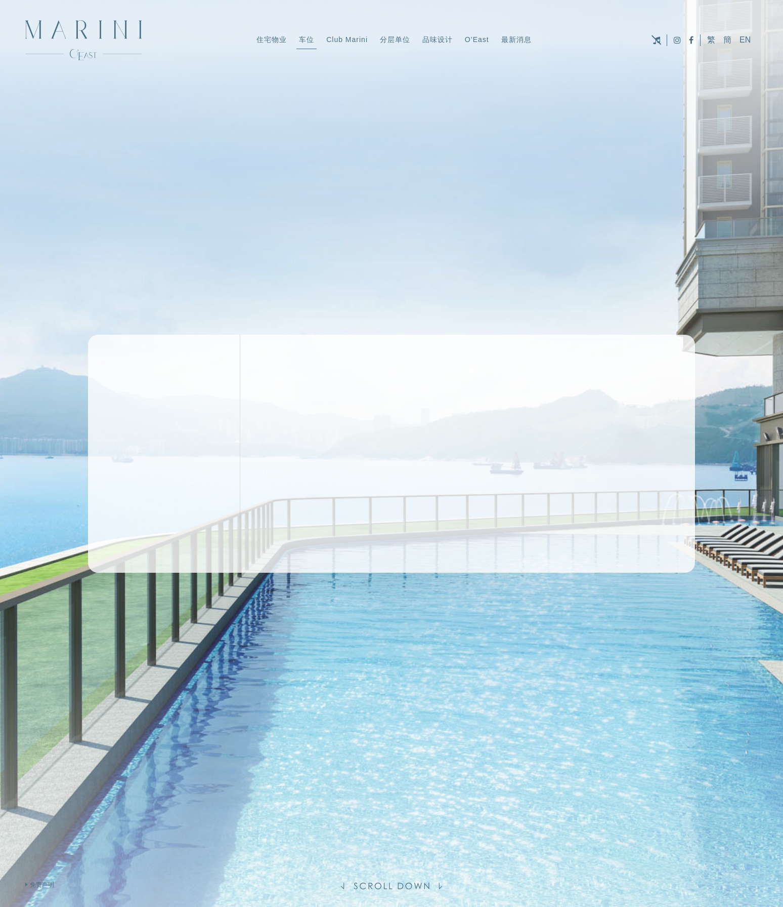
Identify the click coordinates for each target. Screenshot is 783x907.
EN (745, 40)
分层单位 (395, 39)
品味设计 (437, 39)
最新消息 (516, 39)
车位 (306, 39)
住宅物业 (271, 39)
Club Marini (347, 39)
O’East (477, 39)
